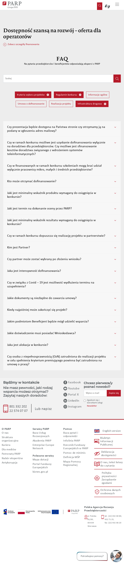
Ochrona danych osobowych (111, 492)
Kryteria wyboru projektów (33, 94)
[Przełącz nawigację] (117, 5)
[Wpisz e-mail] (95, 393)
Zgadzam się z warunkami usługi (95, 401)
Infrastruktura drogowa (92, 104)
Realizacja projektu (61, 104)
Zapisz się (114, 393)
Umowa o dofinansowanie (31, 104)
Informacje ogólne (97, 95)
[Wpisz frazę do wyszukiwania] (58, 79)
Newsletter (92, 406)
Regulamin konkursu (68, 94)
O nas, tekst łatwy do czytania (111, 464)
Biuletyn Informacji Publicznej (106, 441)
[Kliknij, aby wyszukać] (117, 79)
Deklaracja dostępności (108, 454)
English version (112, 431)
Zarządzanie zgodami (108, 481)
